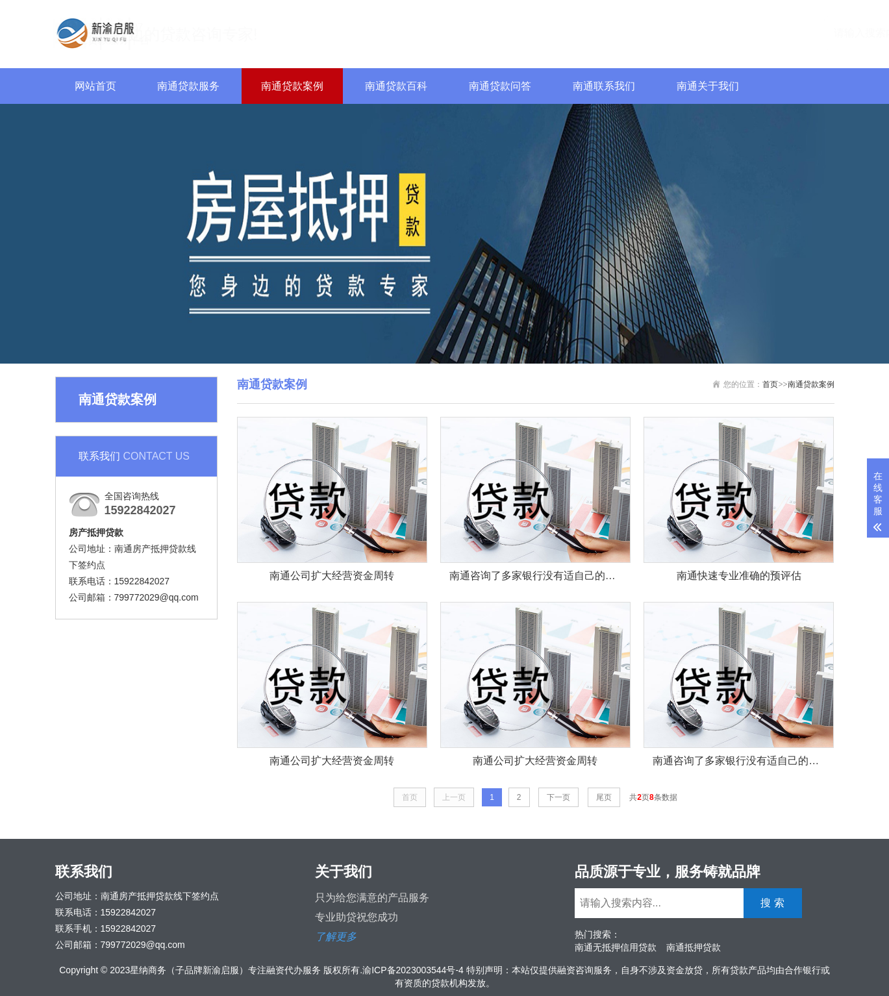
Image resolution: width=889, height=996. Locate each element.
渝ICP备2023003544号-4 (413, 970)
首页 (770, 384)
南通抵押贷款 (693, 947)
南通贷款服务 (188, 86)
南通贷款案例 (292, 86)
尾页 (604, 797)
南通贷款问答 (500, 86)
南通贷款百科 (396, 86)
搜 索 (811, 32)
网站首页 (95, 86)
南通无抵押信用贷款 (616, 947)
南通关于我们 (708, 86)
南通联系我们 (604, 86)
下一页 (558, 797)
